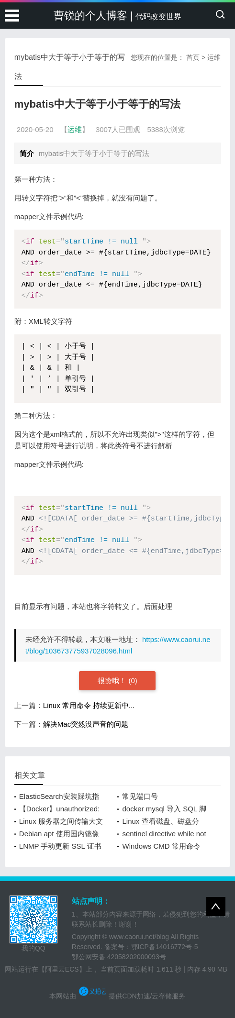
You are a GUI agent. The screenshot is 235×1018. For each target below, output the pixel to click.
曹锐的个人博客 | (118, 16)
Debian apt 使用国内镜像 (59, 834)
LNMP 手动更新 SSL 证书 (60, 846)
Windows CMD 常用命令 (161, 846)
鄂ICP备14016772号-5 (164, 947)
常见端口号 (140, 796)
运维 (214, 57)
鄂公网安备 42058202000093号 (119, 957)
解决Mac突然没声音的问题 (85, 724)
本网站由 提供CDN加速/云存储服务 (117, 996)
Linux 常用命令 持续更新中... (89, 705)
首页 (193, 57)
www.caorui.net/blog (139, 937)
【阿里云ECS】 (62, 969)
